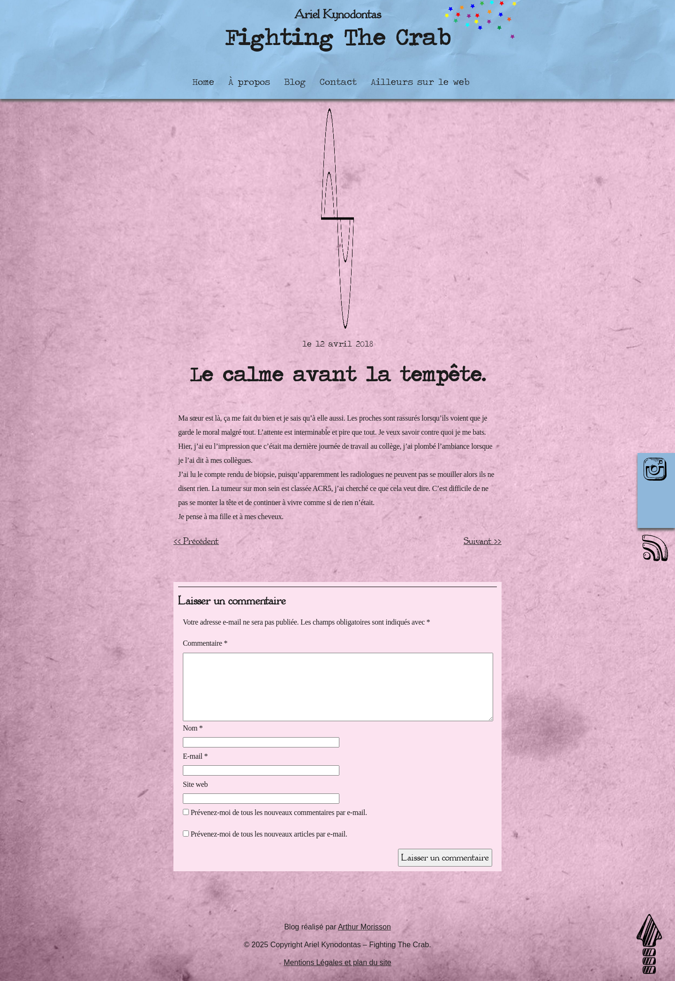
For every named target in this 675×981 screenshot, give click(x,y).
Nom (193, 728)
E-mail (195, 756)
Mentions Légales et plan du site (337, 962)
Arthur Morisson (364, 927)
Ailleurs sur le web (420, 81)
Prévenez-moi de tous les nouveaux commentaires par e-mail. (279, 812)
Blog (295, 81)
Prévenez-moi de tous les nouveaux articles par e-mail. (269, 834)
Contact (338, 81)
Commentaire (205, 643)
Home (203, 81)
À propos (249, 81)
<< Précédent (196, 541)
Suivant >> (483, 541)
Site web (195, 784)
